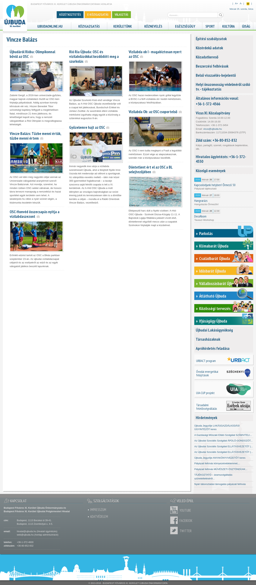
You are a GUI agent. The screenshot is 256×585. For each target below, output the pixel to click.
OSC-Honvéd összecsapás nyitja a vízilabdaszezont (34, 214)
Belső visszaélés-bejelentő (216, 75)
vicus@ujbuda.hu (212, 128)
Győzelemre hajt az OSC (87, 127)
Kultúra (228, 26)
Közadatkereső (207, 57)
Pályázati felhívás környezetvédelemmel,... (217, 463)
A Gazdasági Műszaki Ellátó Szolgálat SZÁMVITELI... (223, 435)
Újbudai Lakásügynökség (214, 330)
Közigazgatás (89, 26)
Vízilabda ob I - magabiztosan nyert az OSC (155, 54)
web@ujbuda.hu (25, 534)
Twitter (175, 530)
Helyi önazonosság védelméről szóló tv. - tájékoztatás (223, 87)
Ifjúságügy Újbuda (213, 321)
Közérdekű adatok (209, 47)
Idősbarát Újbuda (212, 271)
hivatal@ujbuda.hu (26, 531)
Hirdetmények (206, 417)
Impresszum (98, 509)
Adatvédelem (99, 516)
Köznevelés (153, 26)
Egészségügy (185, 26)
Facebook (175, 520)
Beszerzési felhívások (212, 66)
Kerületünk (122, 26)
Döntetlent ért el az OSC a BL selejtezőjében (150, 169)
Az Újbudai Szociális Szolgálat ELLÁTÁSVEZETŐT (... (223, 446)
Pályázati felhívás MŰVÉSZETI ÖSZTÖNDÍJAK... (220, 469)
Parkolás (206, 233)
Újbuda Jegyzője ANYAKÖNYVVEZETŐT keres (219, 457)
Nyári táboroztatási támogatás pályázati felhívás (220, 484)
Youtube (175, 510)
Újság (246, 26)
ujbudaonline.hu (49, 26)
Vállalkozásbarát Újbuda (218, 283)
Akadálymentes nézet (248, 4)
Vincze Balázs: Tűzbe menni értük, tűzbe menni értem (35, 136)
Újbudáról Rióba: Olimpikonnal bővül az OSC (32, 54)
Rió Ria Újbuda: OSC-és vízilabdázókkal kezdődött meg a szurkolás (94, 56)
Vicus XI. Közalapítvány (213, 113)
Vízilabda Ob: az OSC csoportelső (153, 111)
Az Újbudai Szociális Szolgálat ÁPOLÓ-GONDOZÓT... (223, 440)
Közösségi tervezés (215, 308)
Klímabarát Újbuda (213, 246)
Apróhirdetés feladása (213, 348)
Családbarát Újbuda (214, 258)
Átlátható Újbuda (212, 296)
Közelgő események (210, 170)
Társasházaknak (208, 339)
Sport (210, 26)
